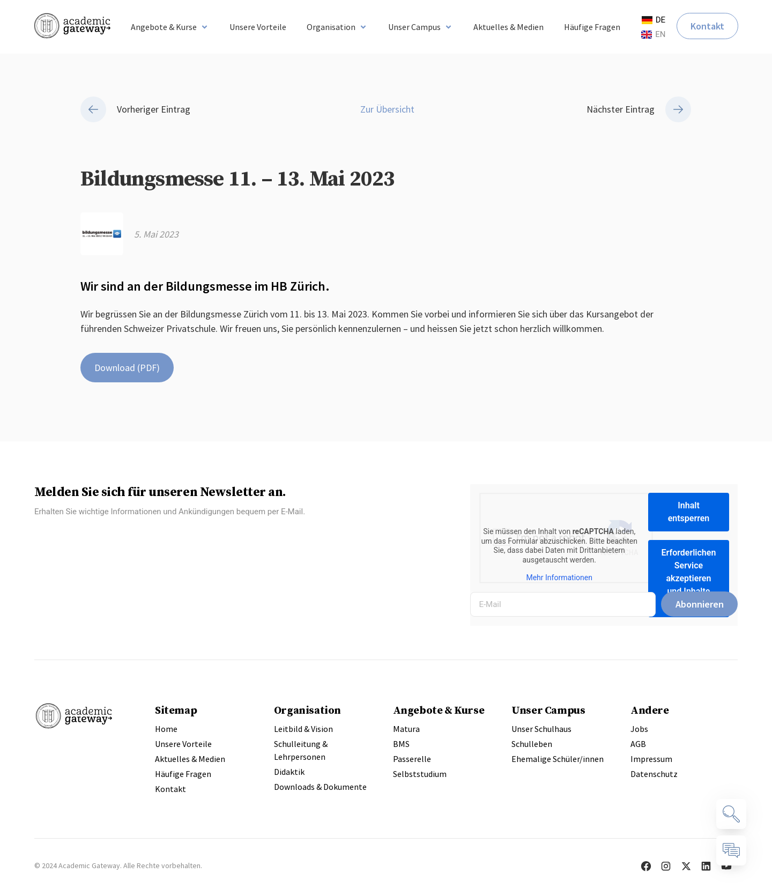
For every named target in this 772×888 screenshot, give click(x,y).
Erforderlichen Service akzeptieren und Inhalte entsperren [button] (689, 578)
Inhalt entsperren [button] (689, 511)
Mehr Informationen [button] (559, 577)
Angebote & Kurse (439, 709)
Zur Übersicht (386, 109)
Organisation (307, 709)
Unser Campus (548, 709)
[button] (170, 27)
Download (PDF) (127, 367)
